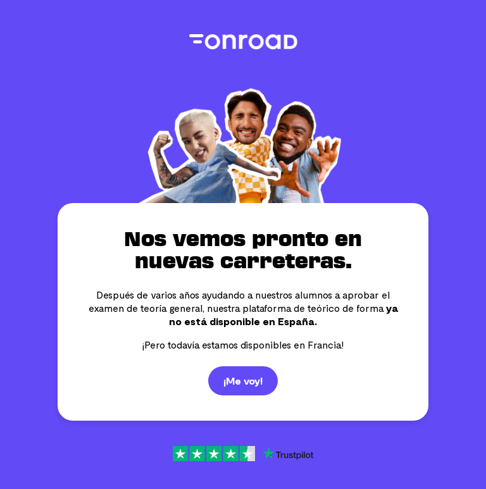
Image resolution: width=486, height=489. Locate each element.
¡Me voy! (243, 380)
